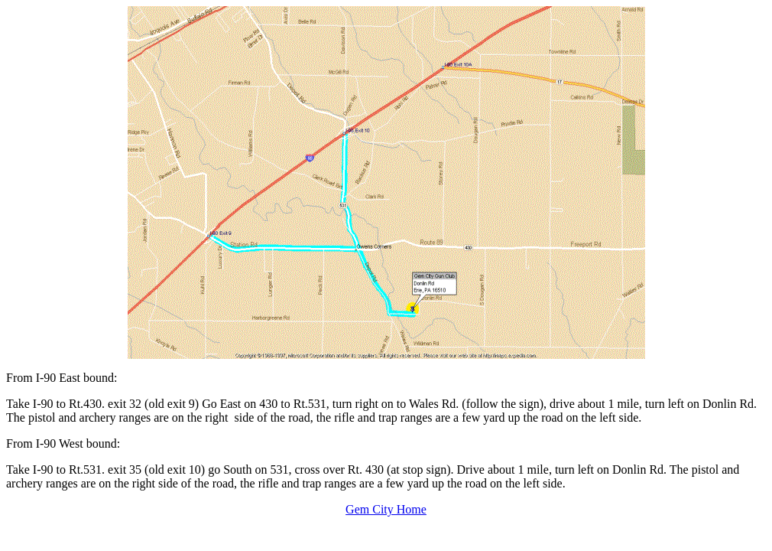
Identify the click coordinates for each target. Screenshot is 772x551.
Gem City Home (386, 509)
